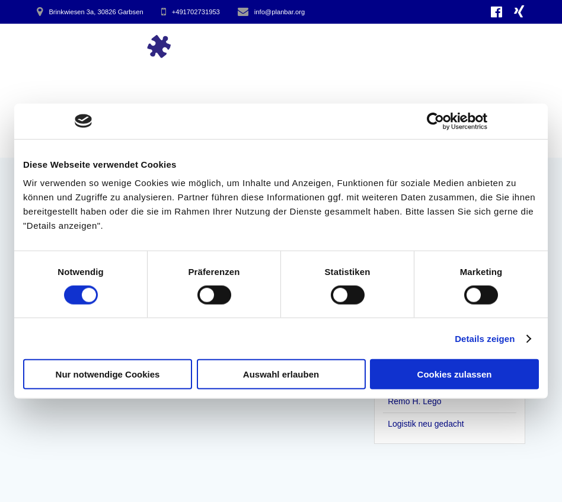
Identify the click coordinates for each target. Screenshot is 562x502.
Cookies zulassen (454, 374)
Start (208, 45)
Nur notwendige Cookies (108, 374)
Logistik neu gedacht (426, 424)
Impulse (257, 45)
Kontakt (494, 45)
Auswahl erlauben (281, 374)
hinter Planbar (417, 45)
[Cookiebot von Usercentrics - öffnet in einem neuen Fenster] (435, 121)
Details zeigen (485, 338)
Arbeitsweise (327, 45)
